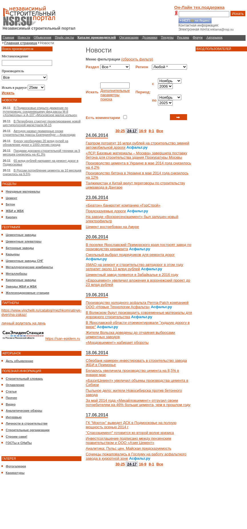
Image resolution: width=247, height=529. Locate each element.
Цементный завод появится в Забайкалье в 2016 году (132, 274)
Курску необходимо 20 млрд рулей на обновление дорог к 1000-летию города (35, 142)
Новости (24, 37)
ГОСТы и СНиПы (19, 443)
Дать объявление (19, 361)
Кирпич (11, 217)
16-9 (142, 131)
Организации (128, 37)
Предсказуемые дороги (106, 211)
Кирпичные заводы (21, 280)
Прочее (11, 397)
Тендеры (167, 37)
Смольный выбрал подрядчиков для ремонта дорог (130, 255)
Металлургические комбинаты (29, 267)
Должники (149, 37)
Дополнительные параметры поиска (115, 94)
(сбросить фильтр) (137, 59)
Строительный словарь (24, 378)
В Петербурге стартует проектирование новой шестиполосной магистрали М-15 (42, 123)
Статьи (11, 391)
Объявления (42, 37)
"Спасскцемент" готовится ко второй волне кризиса (130, 433)
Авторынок (214, 37)
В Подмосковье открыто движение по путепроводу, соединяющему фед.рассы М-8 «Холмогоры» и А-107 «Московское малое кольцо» (40, 111)
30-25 (120, 131)
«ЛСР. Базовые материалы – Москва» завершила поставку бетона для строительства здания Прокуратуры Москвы (136, 155)
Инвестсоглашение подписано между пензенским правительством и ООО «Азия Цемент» (128, 440)
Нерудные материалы (23, 191)
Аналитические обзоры (24, 410)
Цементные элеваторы (23, 241)
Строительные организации (27, 430)
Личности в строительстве (26, 423)
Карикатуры (15, 473)
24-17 (131, 131)
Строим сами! (16, 436)
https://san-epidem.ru (62, 339)
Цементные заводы (21, 235)
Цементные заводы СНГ (24, 261)
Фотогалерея (16, 466)
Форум (198, 37)
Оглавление (15, 385)
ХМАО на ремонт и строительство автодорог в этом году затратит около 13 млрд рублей (134, 267)
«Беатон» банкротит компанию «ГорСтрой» (123, 205)
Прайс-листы (64, 37)
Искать (238, 13)
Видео (11, 404)
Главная (8, 37)
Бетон (10, 204)
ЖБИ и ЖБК (15, 211)
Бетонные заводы (20, 248)
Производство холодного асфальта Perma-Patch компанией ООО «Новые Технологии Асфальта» (137, 304)
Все (159, 131)
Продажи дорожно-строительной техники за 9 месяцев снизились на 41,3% (41, 152)
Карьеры (13, 254)
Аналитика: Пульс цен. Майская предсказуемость (128, 448)
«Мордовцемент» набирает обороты (117, 342)
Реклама (183, 37)
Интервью (14, 417)
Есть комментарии (103, 118)
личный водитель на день (23, 323)
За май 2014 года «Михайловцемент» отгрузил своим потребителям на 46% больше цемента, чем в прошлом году (138, 402)
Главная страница (20, 43)
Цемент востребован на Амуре (112, 227)
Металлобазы (16, 273)
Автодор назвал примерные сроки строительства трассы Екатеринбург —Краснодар (39, 132)
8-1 (151, 131)
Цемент (11, 198)
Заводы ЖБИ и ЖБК (21, 286)
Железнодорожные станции (27, 292)
